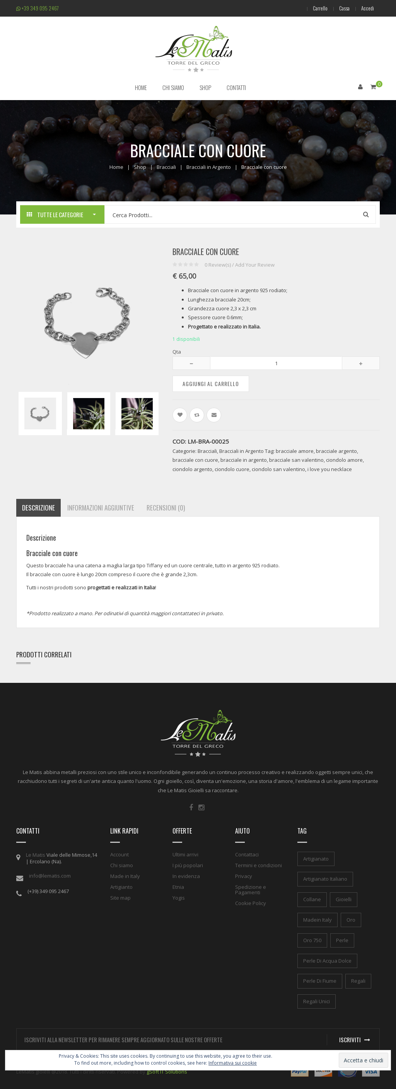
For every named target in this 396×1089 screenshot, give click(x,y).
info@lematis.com (50, 875)
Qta (176, 351)
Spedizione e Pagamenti (250, 889)
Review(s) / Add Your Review (240, 264)
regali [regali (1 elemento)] (358, 980)
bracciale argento (336, 451)
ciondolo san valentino (278, 469)
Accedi (367, 8)
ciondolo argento (192, 469)
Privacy (243, 876)
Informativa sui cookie (232, 1063)
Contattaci (247, 854)
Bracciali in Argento (208, 166)
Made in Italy (125, 876)
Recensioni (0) (166, 507)
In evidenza (186, 876)
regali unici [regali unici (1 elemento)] (316, 1001)
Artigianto (121, 887)
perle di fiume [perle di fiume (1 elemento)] (319, 980)
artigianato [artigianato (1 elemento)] (316, 858)
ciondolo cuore (232, 469)
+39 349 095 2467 (37, 8)
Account (119, 854)
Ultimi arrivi (185, 854)
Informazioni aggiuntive (100, 507)
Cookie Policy (250, 903)
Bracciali (166, 166)
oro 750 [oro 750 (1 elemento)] (312, 940)
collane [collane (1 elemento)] (312, 899)
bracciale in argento (243, 459)
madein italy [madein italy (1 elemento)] (317, 919)
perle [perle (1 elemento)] (342, 940)
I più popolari (187, 865)
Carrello (320, 8)
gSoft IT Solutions (167, 1071)
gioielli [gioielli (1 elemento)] (344, 899)
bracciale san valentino (296, 459)
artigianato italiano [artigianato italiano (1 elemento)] (325, 878)
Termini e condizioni (258, 865)
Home (116, 166)
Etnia (178, 887)
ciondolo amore (344, 459)
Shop (140, 166)
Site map (120, 897)
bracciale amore (295, 451)
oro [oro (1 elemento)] (350, 919)
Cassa (344, 8)
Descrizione (38, 507)
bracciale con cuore (195, 459)
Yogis (178, 897)
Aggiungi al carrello (211, 383)
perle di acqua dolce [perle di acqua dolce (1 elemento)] (327, 960)
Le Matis (35, 854)
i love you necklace (329, 469)
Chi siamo (121, 865)
